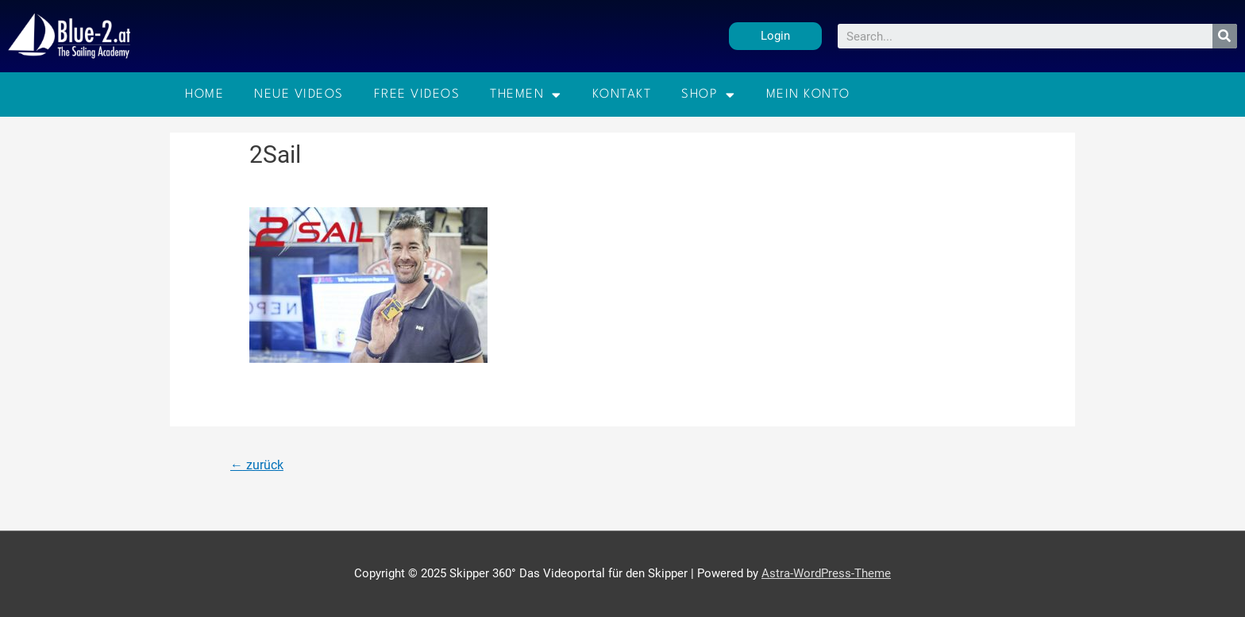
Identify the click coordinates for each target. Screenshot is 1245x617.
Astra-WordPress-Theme (826, 573)
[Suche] (1224, 36)
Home (204, 94)
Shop (708, 95)
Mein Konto (808, 94)
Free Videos (417, 94)
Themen (526, 95)
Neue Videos (299, 94)
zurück (256, 464)
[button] (775, 36)
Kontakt (622, 94)
